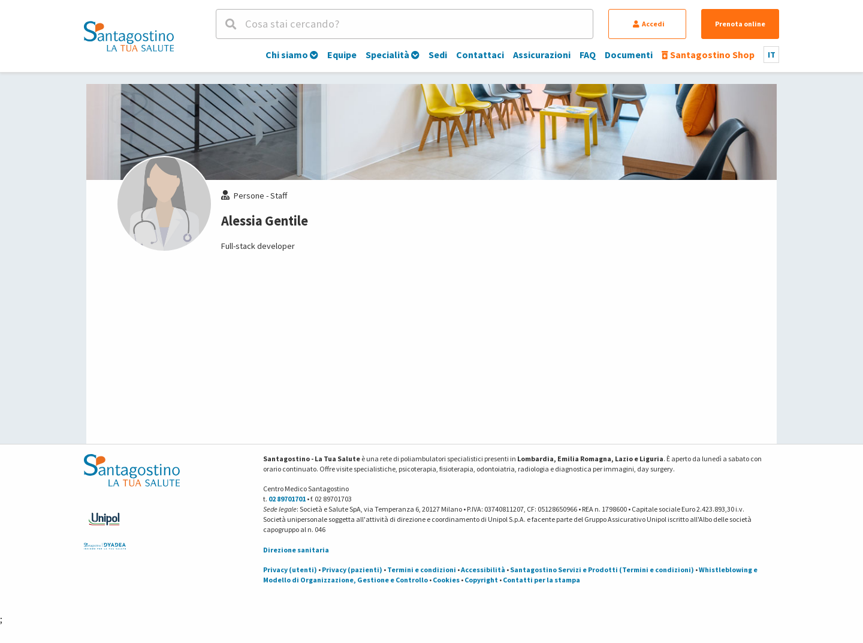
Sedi (438, 55)
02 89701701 (287, 498)
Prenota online (740, 23)
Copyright (481, 579)
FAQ (588, 55)
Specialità (393, 55)
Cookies (446, 579)
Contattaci (480, 55)
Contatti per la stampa (541, 579)
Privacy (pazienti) (352, 569)
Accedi (649, 23)
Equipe (342, 55)
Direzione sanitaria (296, 549)
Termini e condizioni (421, 569)
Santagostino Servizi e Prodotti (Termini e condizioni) (602, 569)
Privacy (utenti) (290, 569)
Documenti (629, 55)
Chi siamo (291, 55)
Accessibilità (483, 569)
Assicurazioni (542, 55)
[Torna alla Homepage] (129, 36)
